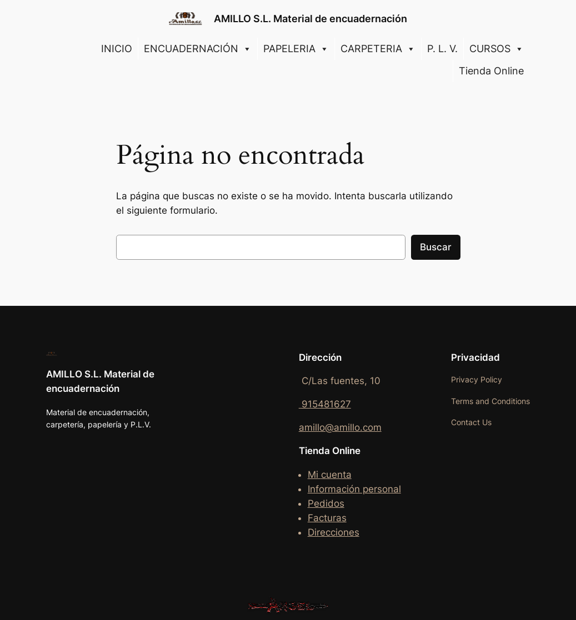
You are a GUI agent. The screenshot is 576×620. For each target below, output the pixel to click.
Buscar (436, 247)
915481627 (325, 404)
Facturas (327, 517)
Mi (314, 474)
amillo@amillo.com (340, 427)
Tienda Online (491, 71)
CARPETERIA (377, 49)
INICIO (116, 48)
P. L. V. (442, 48)
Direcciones (333, 532)
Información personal (354, 489)
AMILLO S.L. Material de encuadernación (310, 18)
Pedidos (326, 503)
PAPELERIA (296, 49)
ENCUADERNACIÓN (198, 49)
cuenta (336, 474)
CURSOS (496, 49)
